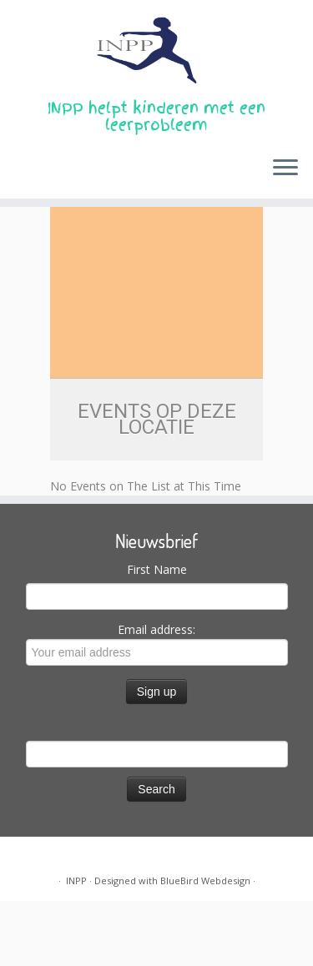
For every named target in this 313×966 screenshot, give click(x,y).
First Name (157, 569)
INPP (76, 880)
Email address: (157, 643)
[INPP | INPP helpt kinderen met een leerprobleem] (156, 50)
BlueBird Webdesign (205, 880)
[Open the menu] (285, 168)
